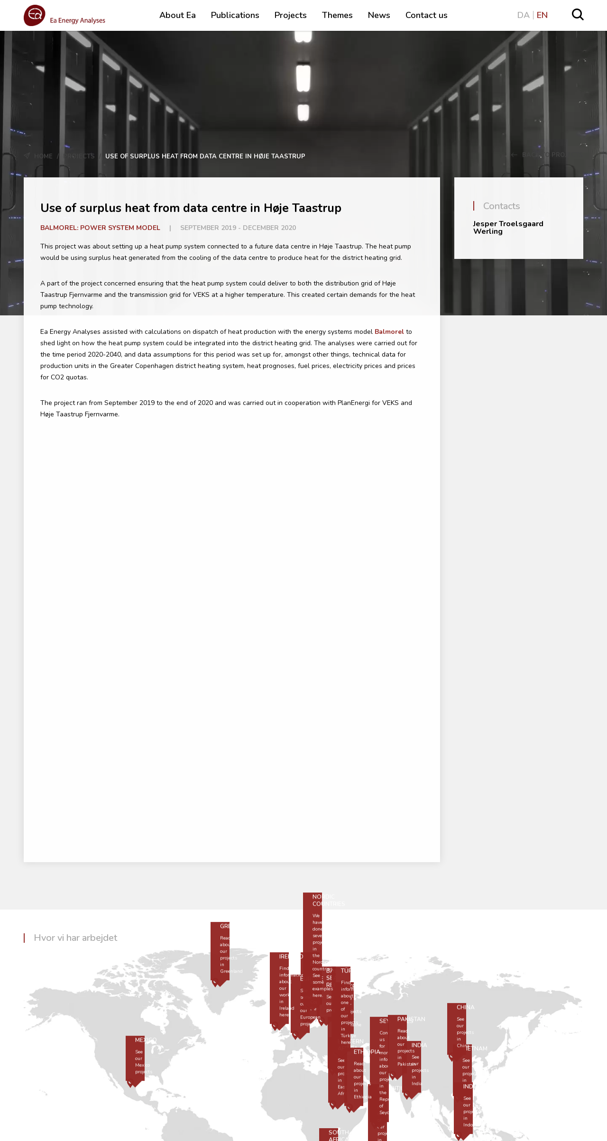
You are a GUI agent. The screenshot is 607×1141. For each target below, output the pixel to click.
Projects (291, 15)
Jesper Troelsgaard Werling (508, 228)
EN (542, 15)
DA (523, 15)
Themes (337, 15)
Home (43, 156)
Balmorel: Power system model (100, 227)
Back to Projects (547, 155)
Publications (235, 15)
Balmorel (389, 331)
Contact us (426, 15)
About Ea (177, 15)
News (379, 15)
